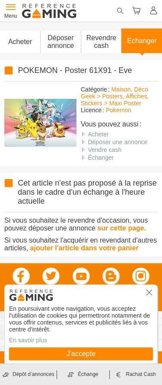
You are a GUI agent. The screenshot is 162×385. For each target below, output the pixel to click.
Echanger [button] (142, 40)
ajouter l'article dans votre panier (84, 248)
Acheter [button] (20, 41)
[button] (60, 42)
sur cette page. (121, 228)
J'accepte (81, 353)
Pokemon (118, 110)
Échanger (101, 157)
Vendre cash (104, 149)
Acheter (98, 134)
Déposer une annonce (117, 142)
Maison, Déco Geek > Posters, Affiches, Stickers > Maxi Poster (115, 96)
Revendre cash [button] (101, 41)
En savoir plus (28, 340)
